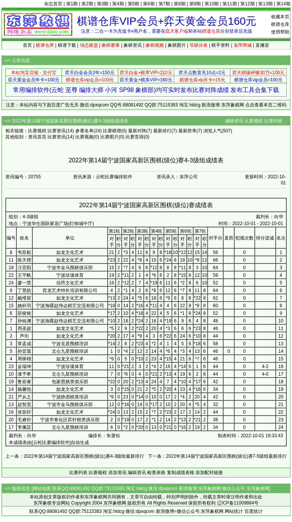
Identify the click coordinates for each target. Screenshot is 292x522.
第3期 (103, 3)
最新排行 (162, 130)
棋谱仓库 (280, 24)
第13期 (265, 3)
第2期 (87, 3)
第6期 (149, 3)
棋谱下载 (67, 45)
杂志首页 (53, 3)
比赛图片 (109, 137)
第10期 (212, 3)
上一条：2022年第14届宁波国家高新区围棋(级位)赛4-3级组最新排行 (74, 456)
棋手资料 (220, 45)
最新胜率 (187, 130)
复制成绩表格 (180, 472)
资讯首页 (37, 137)
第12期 (247, 3)
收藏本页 (280, 16)
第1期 (72, 3)
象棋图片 (177, 45)
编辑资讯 (234, 121)
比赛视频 (84, 137)
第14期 (283, 3)
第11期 (229, 3)
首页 (27, 45)
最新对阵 (137, 130)
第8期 (180, 3)
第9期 (195, 3)
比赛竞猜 (134, 137)
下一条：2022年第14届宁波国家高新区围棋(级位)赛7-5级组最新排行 (217, 456)
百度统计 (253, 511)
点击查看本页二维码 (265, 105)
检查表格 (156, 472)
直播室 (262, 45)
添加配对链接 (209, 472)
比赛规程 (253, 121)
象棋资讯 (133, 45)
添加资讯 (117, 472)
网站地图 (42, 488)
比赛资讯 (57, 130)
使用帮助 (280, 32)
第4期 (118, 3)
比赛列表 (273, 121)
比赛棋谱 (112, 130)
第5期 (134, 3)
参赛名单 (84, 130)
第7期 (164, 3)
